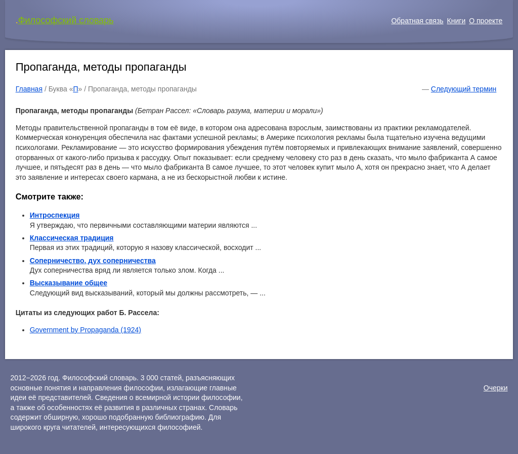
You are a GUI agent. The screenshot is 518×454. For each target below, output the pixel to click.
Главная (29, 89)
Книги (456, 21)
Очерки (496, 388)
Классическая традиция (72, 238)
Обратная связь (417, 21)
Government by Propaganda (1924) (85, 330)
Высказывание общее (68, 283)
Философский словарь (66, 20)
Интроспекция (55, 215)
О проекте (485, 21)
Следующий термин (463, 89)
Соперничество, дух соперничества (93, 261)
